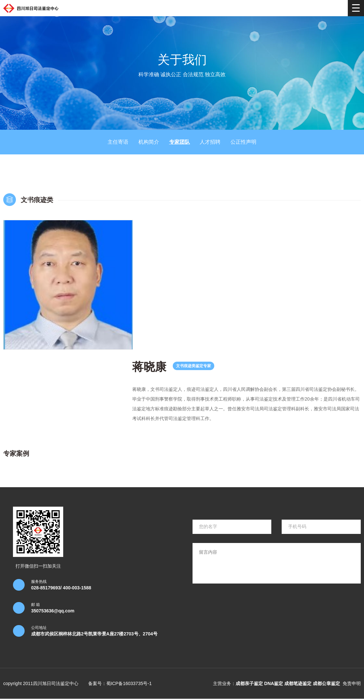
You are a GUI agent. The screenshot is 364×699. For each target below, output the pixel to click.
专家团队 (179, 142)
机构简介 (148, 142)
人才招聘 (210, 142)
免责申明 (352, 683)
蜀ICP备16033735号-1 (129, 683)
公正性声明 (243, 142)
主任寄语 (118, 142)
